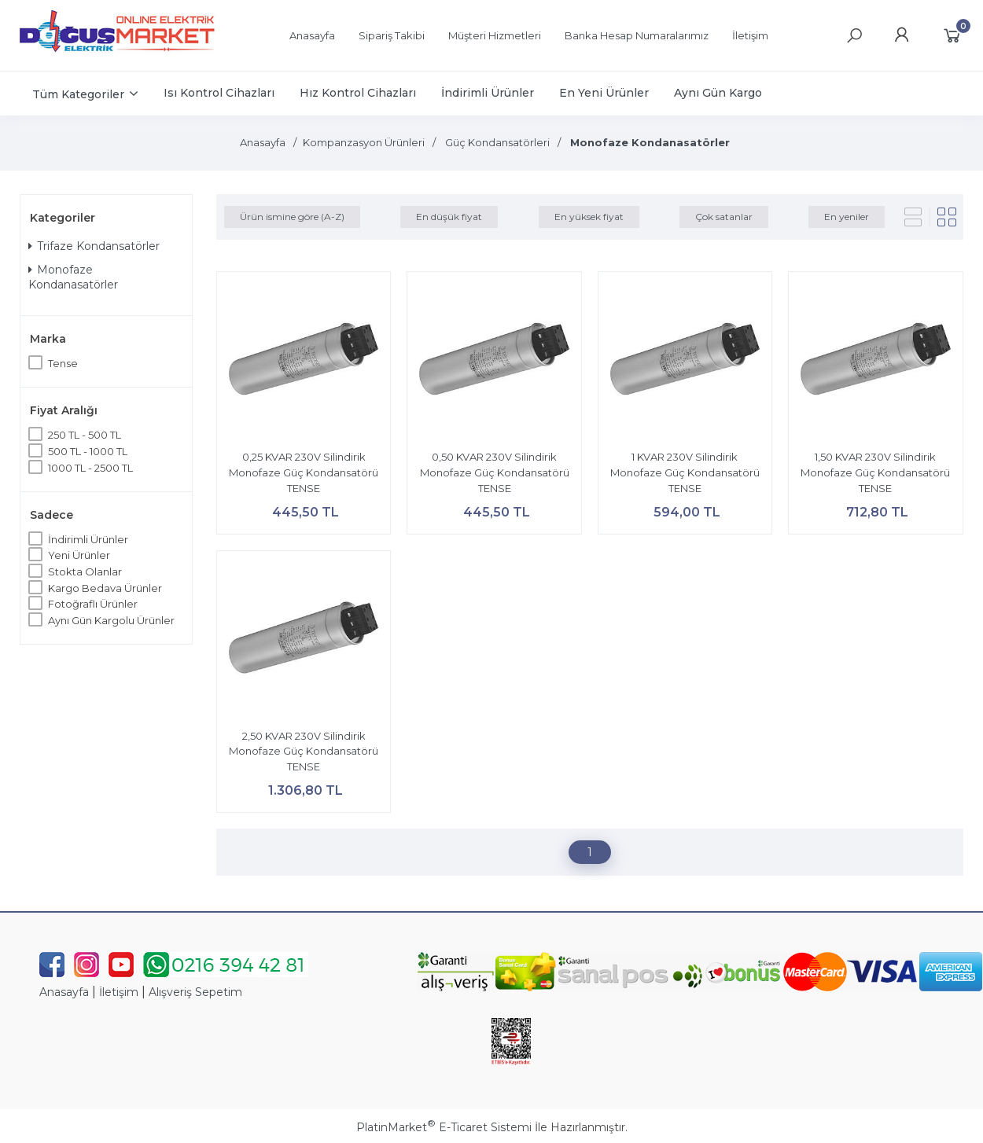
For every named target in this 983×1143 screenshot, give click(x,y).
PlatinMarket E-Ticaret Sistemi (444, 1127)
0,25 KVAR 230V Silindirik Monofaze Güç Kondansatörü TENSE (303, 472)
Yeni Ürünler (79, 555)
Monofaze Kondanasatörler (73, 277)
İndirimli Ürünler (88, 539)
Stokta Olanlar (85, 571)
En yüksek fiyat (589, 216)
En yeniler (846, 216)
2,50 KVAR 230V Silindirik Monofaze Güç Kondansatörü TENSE (303, 751)
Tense (63, 363)
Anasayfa (64, 992)
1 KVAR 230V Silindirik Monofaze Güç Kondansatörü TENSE (685, 472)
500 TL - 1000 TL (87, 451)
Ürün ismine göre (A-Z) (292, 216)
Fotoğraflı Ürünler (93, 603)
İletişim (118, 992)
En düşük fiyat (449, 216)
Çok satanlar (724, 216)
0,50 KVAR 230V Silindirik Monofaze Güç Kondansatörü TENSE (494, 472)
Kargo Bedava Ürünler (105, 588)
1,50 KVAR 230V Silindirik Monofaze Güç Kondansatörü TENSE (875, 472)
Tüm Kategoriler (78, 94)
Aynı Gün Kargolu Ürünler (111, 620)
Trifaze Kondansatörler (94, 246)
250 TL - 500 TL (84, 434)
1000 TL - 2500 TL (90, 467)
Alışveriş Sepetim (195, 992)
